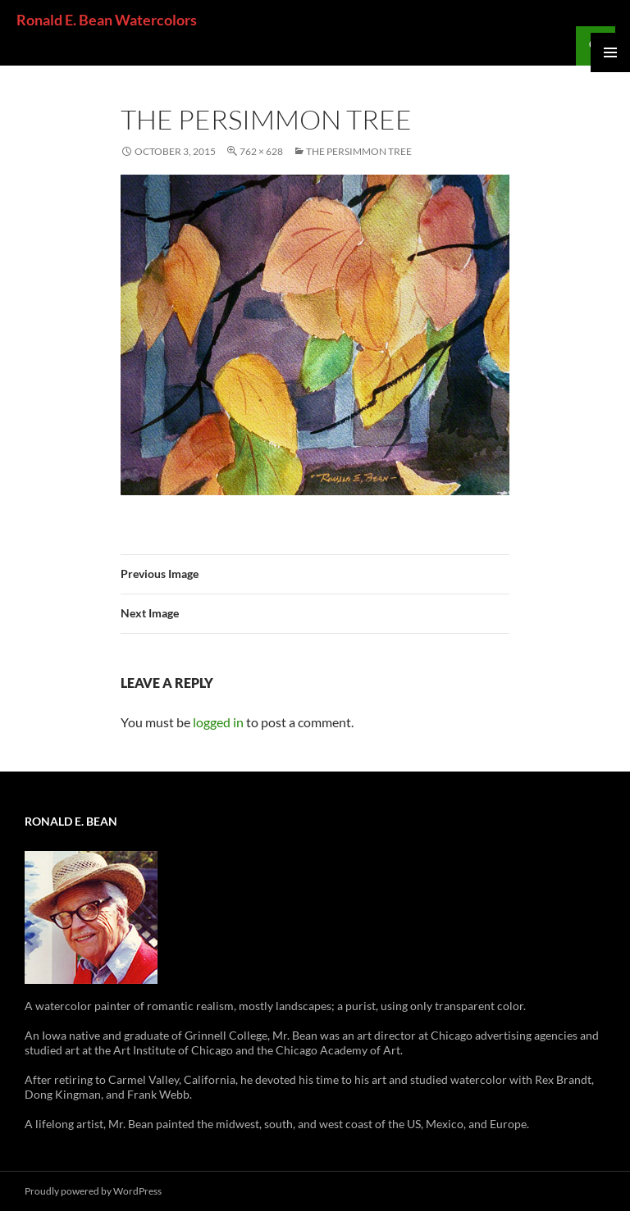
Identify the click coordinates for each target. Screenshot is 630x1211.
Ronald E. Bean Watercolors (106, 20)
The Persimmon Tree (359, 151)
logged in (218, 722)
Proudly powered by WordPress (93, 1191)
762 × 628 (261, 151)
